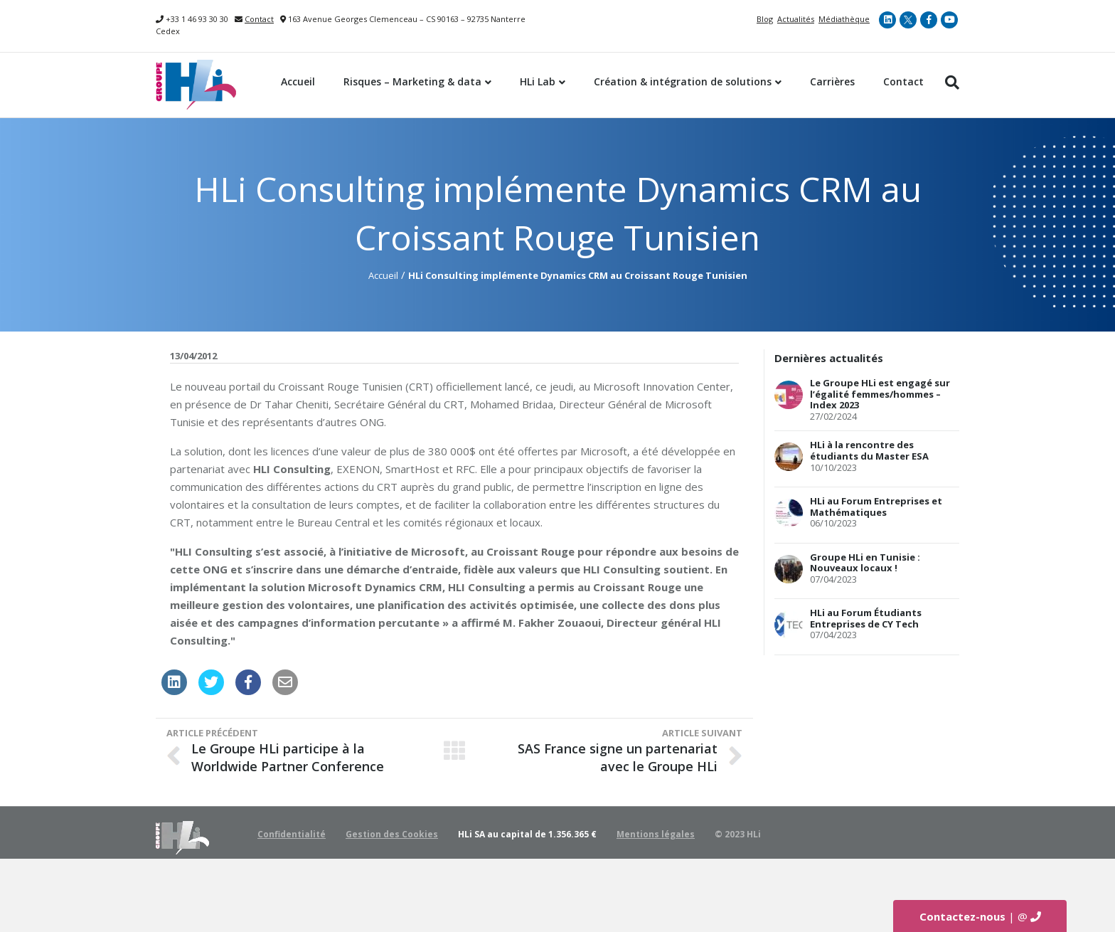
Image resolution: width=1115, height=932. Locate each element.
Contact (259, 19)
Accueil (298, 81)
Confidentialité (291, 834)
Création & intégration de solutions (683, 81)
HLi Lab (537, 81)
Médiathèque (844, 19)
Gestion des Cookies (392, 834)
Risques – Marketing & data (412, 81)
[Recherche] (948, 82)
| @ (980, 916)
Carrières (832, 81)
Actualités (795, 19)
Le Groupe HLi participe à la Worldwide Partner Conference (287, 757)
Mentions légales (656, 834)
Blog (765, 19)
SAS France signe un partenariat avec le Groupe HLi (617, 757)
